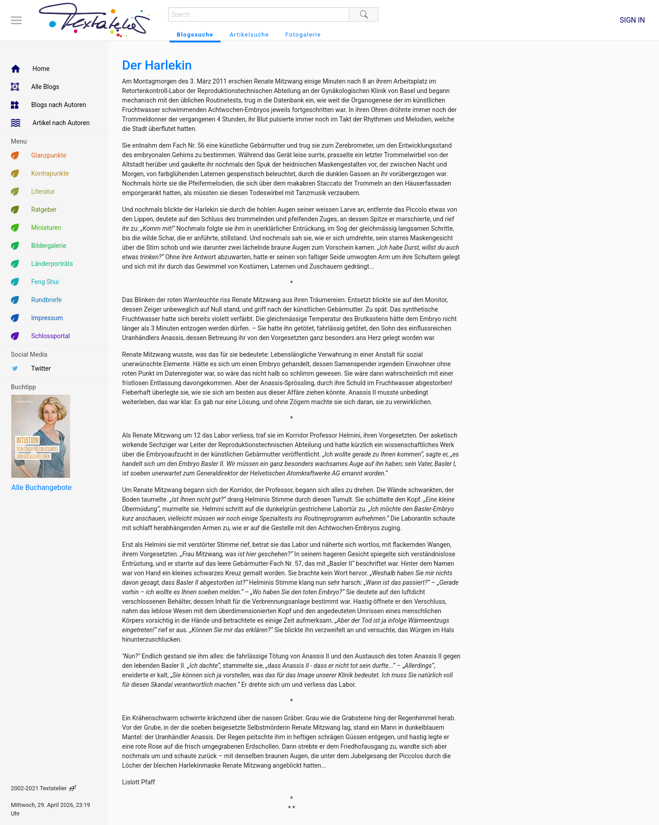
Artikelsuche (249, 34)
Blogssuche (195, 34)
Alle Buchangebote (41, 487)
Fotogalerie (303, 34)
